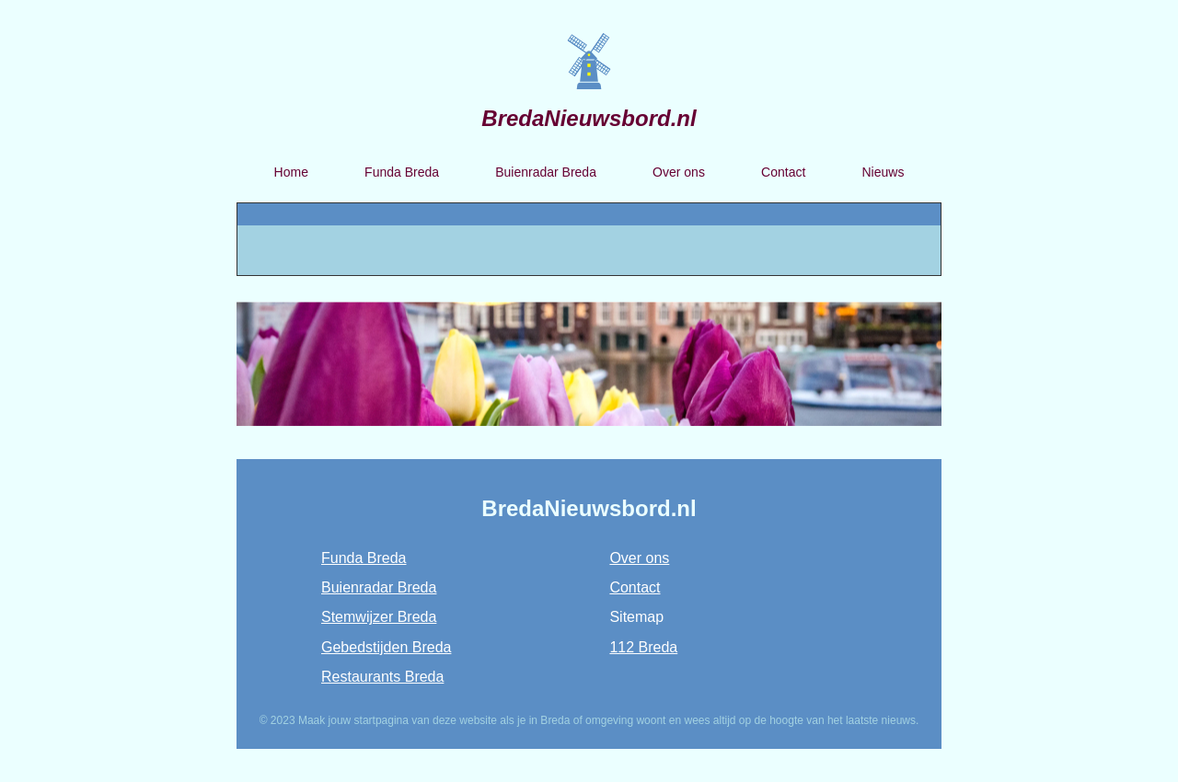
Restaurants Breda (382, 676)
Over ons (679, 172)
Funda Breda (401, 172)
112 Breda (643, 647)
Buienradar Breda (545, 172)
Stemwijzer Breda (378, 617)
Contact (783, 172)
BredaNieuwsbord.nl (588, 118)
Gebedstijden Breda (386, 647)
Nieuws (882, 172)
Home (291, 172)
